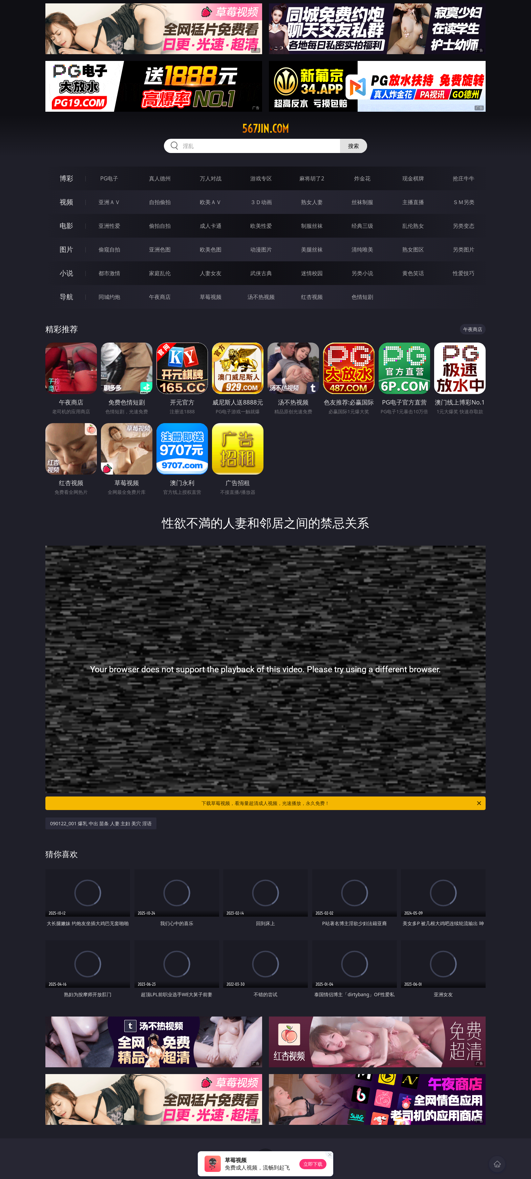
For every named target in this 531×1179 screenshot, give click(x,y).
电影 (66, 225)
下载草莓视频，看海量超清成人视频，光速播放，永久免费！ (341, 803)
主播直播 (413, 202)
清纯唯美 (362, 249)
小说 (66, 273)
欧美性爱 (261, 226)
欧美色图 (210, 249)
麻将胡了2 (311, 178)
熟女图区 (413, 249)
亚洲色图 (160, 249)
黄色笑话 (413, 273)
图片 (66, 249)
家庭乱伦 (160, 273)
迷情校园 (312, 273)
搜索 (353, 146)
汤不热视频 (261, 297)
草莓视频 (210, 297)
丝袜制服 (362, 202)
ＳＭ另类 (463, 202)
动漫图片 (261, 249)
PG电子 (109, 178)
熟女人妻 (312, 202)
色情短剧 (362, 297)
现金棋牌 (413, 178)
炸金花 (362, 178)
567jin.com (265, 128)
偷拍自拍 (160, 226)
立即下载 (312, 1164)
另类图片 (463, 249)
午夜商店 (160, 297)
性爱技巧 (463, 273)
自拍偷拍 (160, 202)
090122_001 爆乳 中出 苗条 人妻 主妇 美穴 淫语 (101, 823)
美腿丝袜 (312, 249)
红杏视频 (312, 297)
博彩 (66, 178)
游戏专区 (261, 178)
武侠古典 (261, 273)
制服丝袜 (312, 226)
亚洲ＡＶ (109, 202)
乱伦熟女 (413, 226)
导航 (66, 296)
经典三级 (362, 226)
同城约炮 (109, 297)
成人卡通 (210, 226)
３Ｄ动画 (261, 202)
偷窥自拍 (109, 249)
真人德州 (160, 178)
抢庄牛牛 (463, 178)
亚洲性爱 (109, 226)
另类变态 (463, 226)
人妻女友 (210, 273)
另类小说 (362, 273)
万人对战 (210, 178)
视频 (66, 201)
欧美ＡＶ (210, 202)
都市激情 (109, 273)
